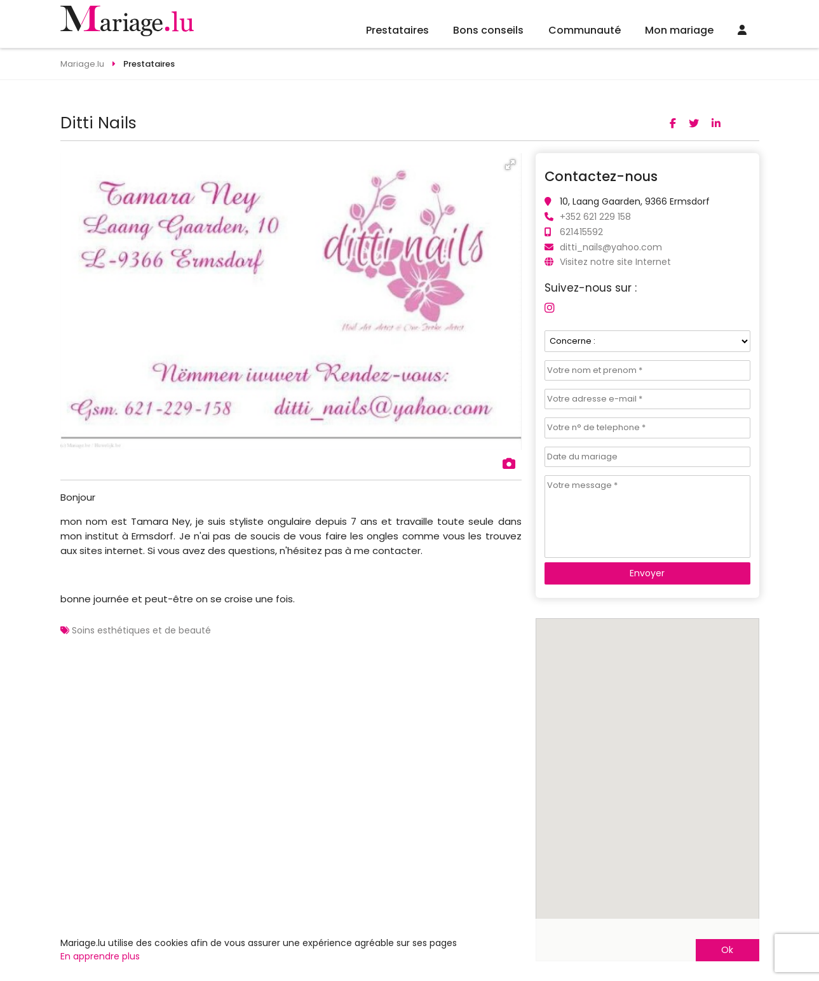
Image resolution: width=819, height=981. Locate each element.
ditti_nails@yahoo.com (611, 247)
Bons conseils (488, 30)
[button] (510, 164)
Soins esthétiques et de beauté (141, 630)
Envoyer (647, 573)
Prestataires (397, 30)
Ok (727, 950)
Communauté (584, 30)
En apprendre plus (100, 956)
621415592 (581, 232)
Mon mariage (679, 30)
